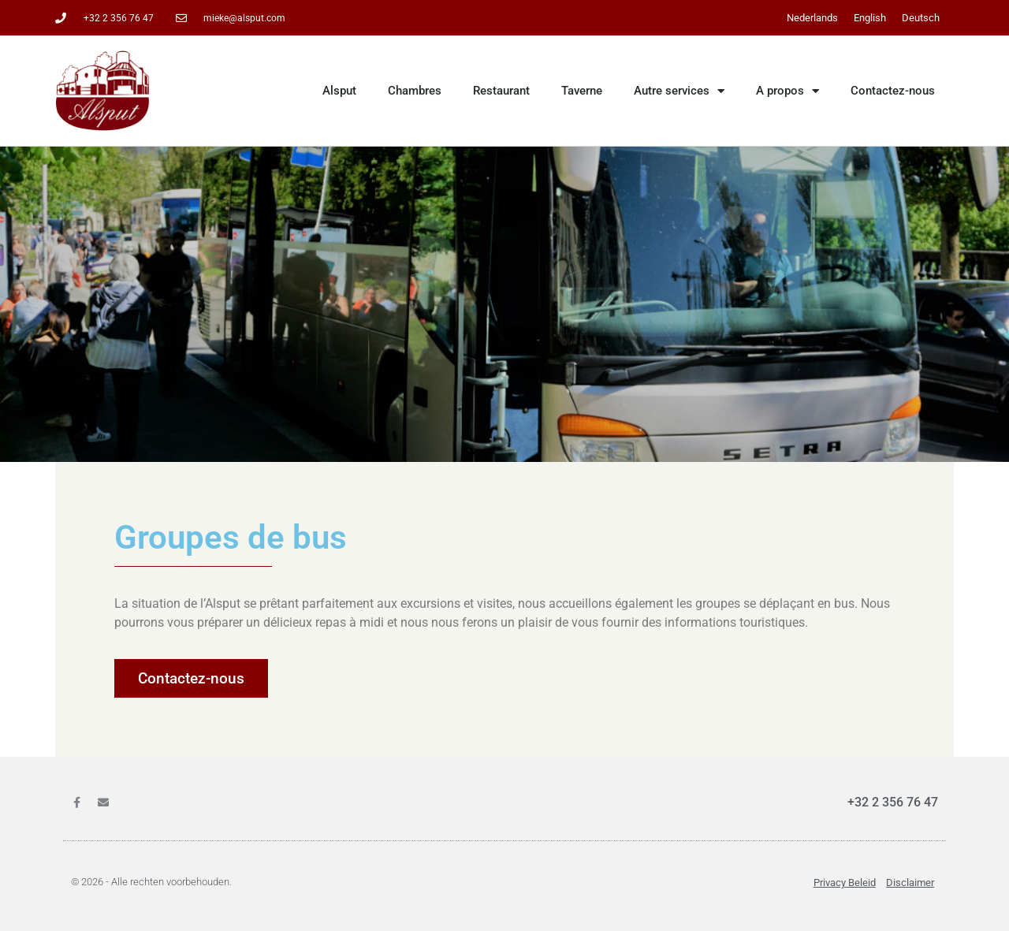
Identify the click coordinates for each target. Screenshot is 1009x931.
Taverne (581, 91)
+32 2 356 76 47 (892, 802)
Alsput (339, 91)
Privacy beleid (845, 882)
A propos (787, 91)
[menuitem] (812, 18)
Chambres (414, 91)
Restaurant (501, 91)
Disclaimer (910, 882)
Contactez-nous (893, 91)
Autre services (679, 91)
